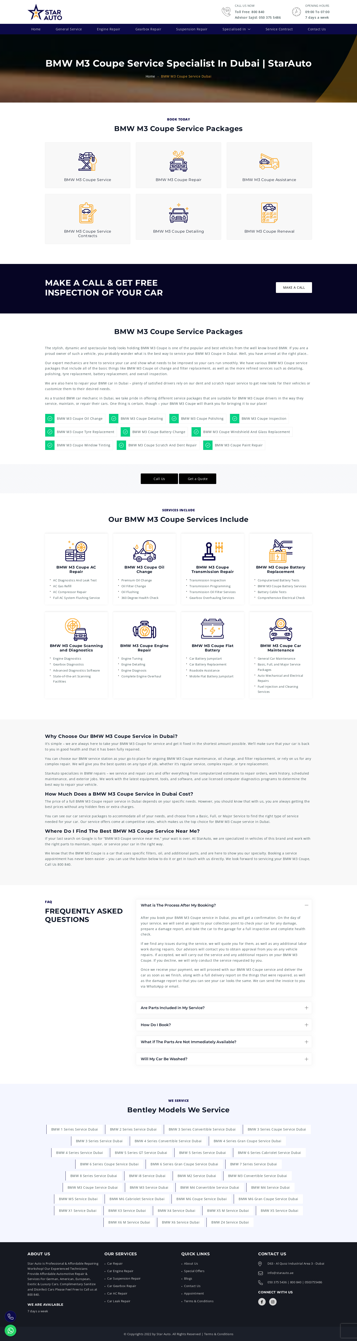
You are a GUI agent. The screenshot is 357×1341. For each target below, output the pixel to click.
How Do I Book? (156, 1024)
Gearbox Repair (148, 29)
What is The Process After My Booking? (178, 905)
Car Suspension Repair (124, 1278)
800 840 (64, 864)
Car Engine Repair (120, 1271)
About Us (191, 1263)
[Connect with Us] (262, 1301)
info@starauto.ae (280, 1273)
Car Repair (115, 1263)
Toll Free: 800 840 (249, 12)
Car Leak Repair (118, 1301)
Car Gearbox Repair (121, 1286)
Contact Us (317, 29)
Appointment (194, 1293)
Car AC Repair (117, 1293)
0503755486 (313, 1282)
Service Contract (279, 29)
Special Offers (194, 1271)
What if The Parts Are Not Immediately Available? (188, 1041)
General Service (69, 29)
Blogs (188, 1278)
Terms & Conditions (198, 1301)
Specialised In (234, 29)
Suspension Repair (192, 29)
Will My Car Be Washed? (164, 1058)
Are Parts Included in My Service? (173, 1007)
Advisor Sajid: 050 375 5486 (258, 17)
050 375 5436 (277, 1282)
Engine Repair (108, 29)
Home (36, 29)
